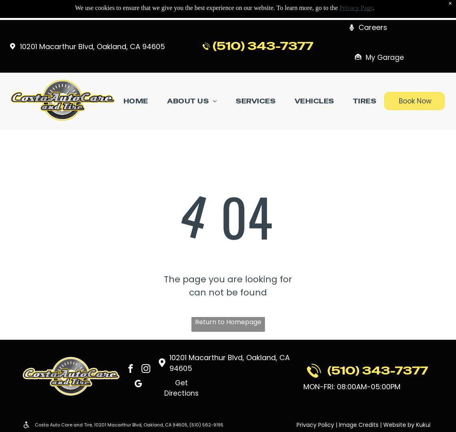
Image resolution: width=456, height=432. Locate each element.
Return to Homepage (228, 322)
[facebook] (130, 369)
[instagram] (146, 369)
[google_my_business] (138, 385)
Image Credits (358, 425)
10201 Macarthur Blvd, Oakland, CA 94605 (92, 47)
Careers (372, 27)
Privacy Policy (315, 425)
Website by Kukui (406, 425)
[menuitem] (135, 101)
